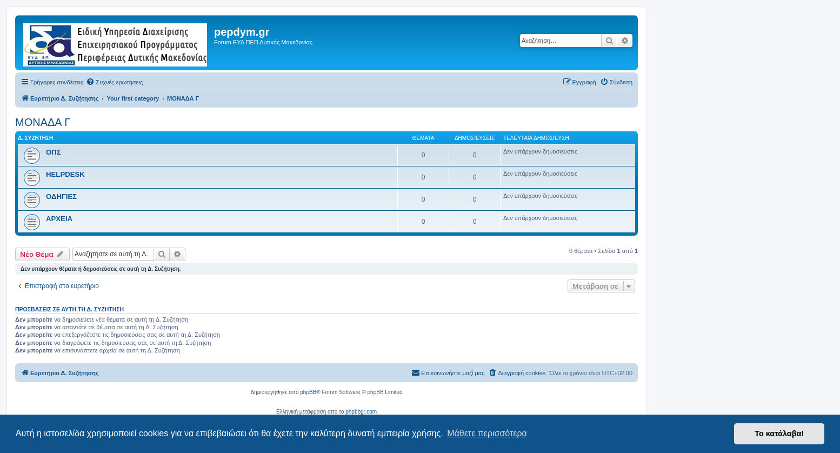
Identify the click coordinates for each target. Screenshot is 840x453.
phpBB (308, 392)
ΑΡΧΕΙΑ (59, 219)
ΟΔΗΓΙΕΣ (61, 196)
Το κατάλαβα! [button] (779, 433)
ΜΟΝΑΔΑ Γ (42, 122)
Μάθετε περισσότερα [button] (487, 433)
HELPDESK (65, 174)
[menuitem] (114, 82)
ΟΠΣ (53, 152)
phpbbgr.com (361, 412)
